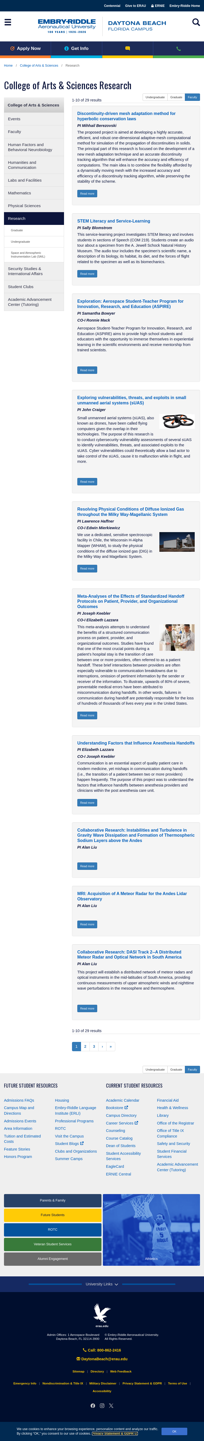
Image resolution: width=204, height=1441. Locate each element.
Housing (62, 1100)
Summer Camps (69, 1159)
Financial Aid (168, 1100)
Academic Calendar (122, 1100)
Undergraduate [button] (155, 97)
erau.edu (102, 1315)
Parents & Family (52, 1200)
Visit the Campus (69, 1136)
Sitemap (78, 1371)
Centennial (112, 6)
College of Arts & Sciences (39, 65)
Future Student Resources (31, 1086)
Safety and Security (173, 1143)
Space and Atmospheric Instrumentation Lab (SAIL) (28, 254)
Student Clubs (20, 286)
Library (163, 1115)
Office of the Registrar (175, 1123)
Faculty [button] (192, 97)
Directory (97, 1371)
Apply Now (25, 48)
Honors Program (18, 1156)
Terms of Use (177, 1383)
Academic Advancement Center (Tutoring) (30, 302)
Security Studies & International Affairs (25, 271)
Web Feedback (120, 1371)
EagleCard (115, 1166)
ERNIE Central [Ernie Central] (118, 1174)
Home (8, 65)
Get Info (76, 48)
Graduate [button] (176, 97)
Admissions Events (20, 1121)
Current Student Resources (134, 1086)
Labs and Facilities (25, 180)
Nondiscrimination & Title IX (62, 1383)
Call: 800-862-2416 (102, 1350)
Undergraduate (20, 241)
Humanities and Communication (22, 165)
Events (14, 119)
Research (16, 218)
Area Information (18, 1128)
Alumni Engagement (53, 1259)
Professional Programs (74, 1121)
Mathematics (19, 193)
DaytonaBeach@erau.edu (102, 1359)
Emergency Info (24, 1383)
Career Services (122, 1123)
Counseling (115, 1130)
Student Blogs (69, 1143)
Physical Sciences (24, 205)
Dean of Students (120, 1146)
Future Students (53, 1215)
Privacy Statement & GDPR (115, 1433)
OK (174, 1431)
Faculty (14, 131)
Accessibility (102, 1391)
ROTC (60, 1128)
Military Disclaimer (102, 1383)
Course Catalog (119, 1138)
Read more (87, 193)
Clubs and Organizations (76, 1151)
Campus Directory (121, 1115)
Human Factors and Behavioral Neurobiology (30, 147)
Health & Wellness (172, 1108)
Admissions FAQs (19, 1100)
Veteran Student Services (52, 1244)
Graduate (17, 230)
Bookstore (117, 1108)
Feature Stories (17, 1149)
